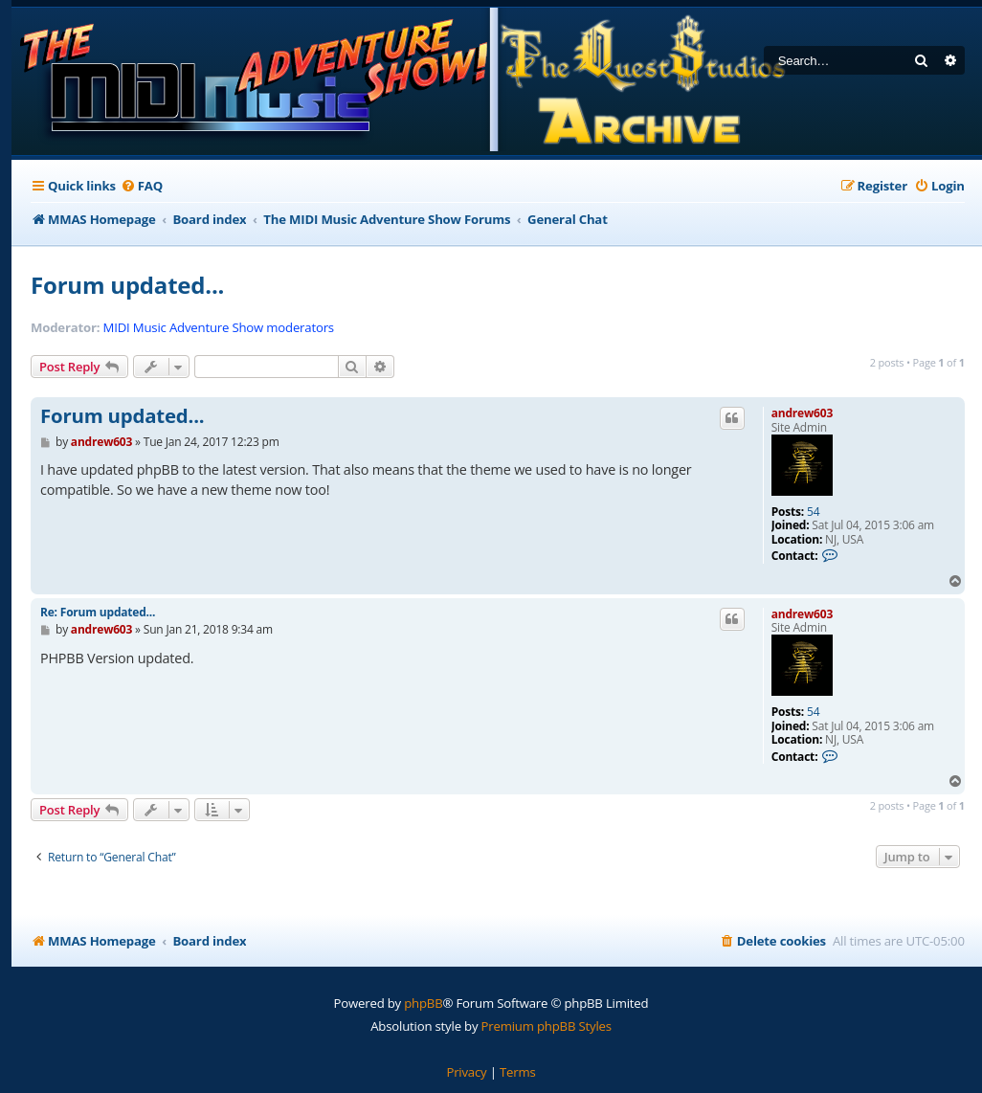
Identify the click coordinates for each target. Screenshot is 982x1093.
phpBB (423, 1003)
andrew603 (802, 413)
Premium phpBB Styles (546, 1026)
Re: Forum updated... (97, 612)
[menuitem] (142, 186)
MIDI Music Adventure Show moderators (218, 328)
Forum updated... (127, 285)
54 (813, 512)
